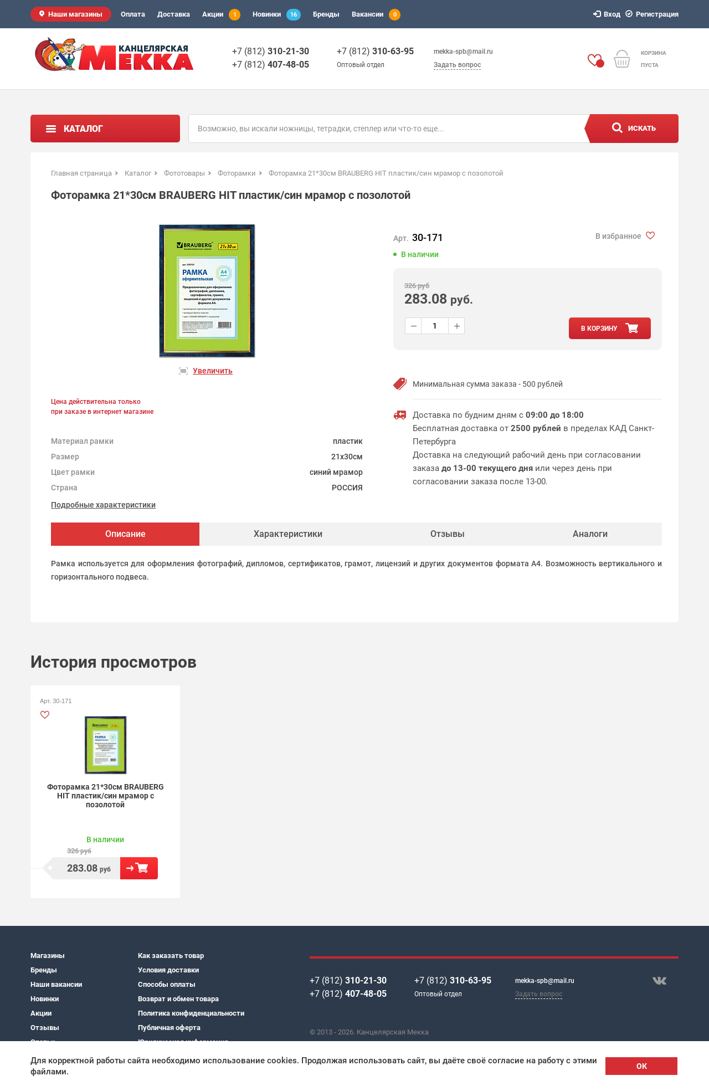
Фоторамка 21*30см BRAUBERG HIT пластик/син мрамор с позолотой (105, 795)
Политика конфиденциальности (191, 1013)
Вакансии (376, 15)
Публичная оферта (169, 1027)
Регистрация (654, 14)
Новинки (277, 15)
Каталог (83, 129)
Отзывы (44, 1027)
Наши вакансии (56, 984)
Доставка (173, 14)
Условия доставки (168, 970)
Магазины (47, 955)
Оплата (133, 14)
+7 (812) (270, 51)
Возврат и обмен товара (178, 999)
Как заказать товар (171, 955)
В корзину (139, 868)
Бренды (326, 14)
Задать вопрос (457, 65)
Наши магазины (75, 14)
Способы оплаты (167, 984)
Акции (221, 15)
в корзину (599, 328)
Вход (608, 14)
